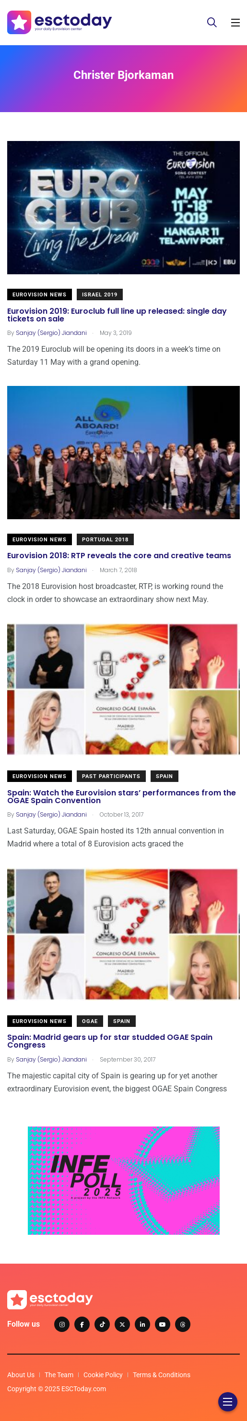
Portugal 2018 (105, 540)
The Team (59, 1375)
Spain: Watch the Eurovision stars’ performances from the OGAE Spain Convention (121, 796)
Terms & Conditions (161, 1375)
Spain (164, 776)
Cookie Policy (103, 1375)
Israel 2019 (100, 295)
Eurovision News (39, 295)
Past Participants (111, 776)
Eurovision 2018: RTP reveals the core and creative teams (119, 556)
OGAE (90, 1021)
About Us (21, 1375)
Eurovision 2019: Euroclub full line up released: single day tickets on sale (117, 315)
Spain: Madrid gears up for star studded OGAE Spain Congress (109, 1041)
